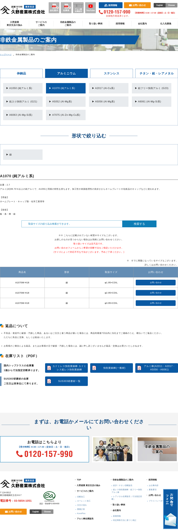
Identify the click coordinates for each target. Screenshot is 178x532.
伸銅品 (21, 73)
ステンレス (111, 73)
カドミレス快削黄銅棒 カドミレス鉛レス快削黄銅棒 (69, 368)
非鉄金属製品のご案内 (68, 23)
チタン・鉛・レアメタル (157, 73)
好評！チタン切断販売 (122, 485)
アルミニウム (66, 73)
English (159, 5)
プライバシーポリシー (158, 501)
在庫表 (66, 8)
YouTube (90, 8)
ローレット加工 (84, 501)
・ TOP (77, 480)
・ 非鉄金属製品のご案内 (122, 480)
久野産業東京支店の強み (14, 23)
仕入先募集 (165, 23)
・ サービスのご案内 (83, 491)
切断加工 (81, 497)
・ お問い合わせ (153, 495)
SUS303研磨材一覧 (69, 381)
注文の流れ (82, 505)
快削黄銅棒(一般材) (114, 368)
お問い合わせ (137, 5)
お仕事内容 (153, 485)
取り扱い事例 (95, 23)
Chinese (171, 5)
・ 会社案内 (115, 510)
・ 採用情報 (151, 480)
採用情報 (110, 5)
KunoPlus (81, 513)
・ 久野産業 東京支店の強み (87, 485)
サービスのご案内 (41, 23)
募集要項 (152, 489)
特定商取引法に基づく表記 (124, 520)
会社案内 (54, 8)
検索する (139, 223)
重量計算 (81, 509)
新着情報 (117, 516)
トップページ (6, 54)
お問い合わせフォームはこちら (112, 450)
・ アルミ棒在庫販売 (83, 518)
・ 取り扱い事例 (117, 504)
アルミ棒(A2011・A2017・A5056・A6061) (159, 368)
